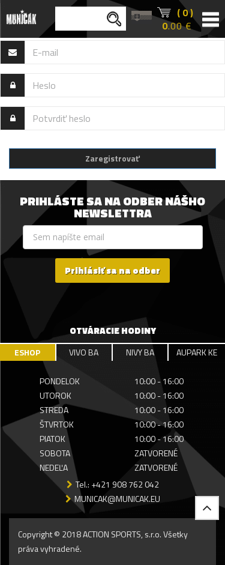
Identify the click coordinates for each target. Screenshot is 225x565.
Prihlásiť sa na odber (112, 270)
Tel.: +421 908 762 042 (117, 484)
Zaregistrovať (112, 158)
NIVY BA (140, 352)
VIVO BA (83, 352)
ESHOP (27, 352)
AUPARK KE (196, 352)
